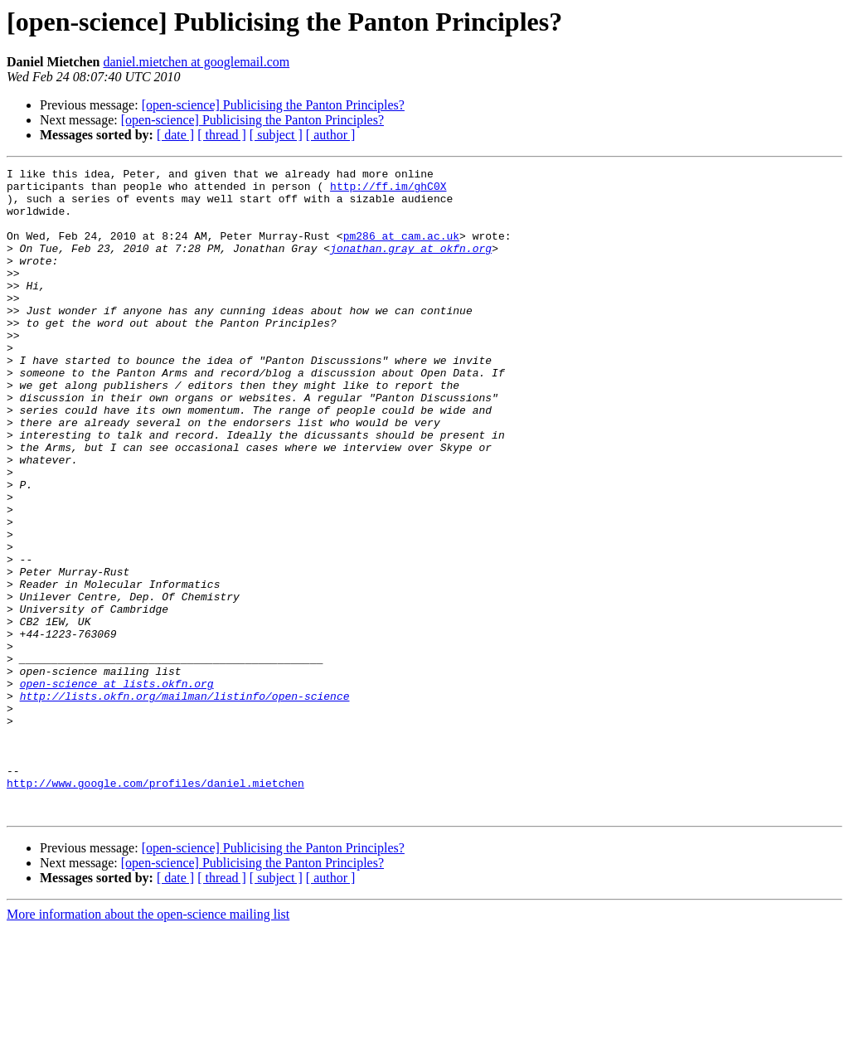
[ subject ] (276, 135)
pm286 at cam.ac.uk (401, 250)
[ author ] (331, 135)
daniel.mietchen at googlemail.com (196, 62)
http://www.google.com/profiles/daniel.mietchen (155, 907)
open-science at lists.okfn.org (117, 787)
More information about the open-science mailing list (148, 1043)
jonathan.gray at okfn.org (411, 265)
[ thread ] (221, 135)
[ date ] (175, 135)
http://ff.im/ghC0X (388, 190)
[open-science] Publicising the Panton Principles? (273, 105)
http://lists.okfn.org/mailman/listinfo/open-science (185, 802)
